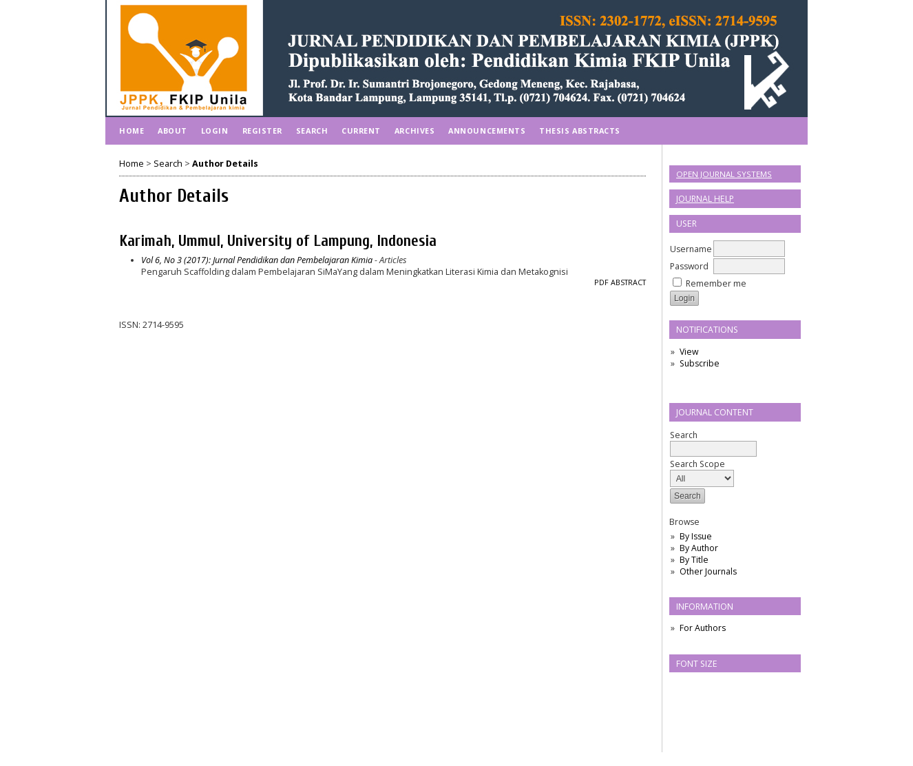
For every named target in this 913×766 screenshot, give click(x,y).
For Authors (703, 628)
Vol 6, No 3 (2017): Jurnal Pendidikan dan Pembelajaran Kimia (256, 260)
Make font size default (704, 687)
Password (689, 266)
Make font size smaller (682, 687)
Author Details (225, 163)
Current (361, 130)
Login (215, 130)
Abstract (628, 282)
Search (713, 442)
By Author (699, 548)
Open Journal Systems (724, 174)
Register (262, 130)
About (172, 130)
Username (691, 249)
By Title (694, 560)
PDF (601, 282)
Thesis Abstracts (579, 130)
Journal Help (705, 199)
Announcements (486, 130)
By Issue (696, 536)
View (689, 352)
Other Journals (708, 571)
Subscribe (700, 363)
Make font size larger (726, 687)
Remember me (716, 283)
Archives (414, 130)
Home (131, 130)
